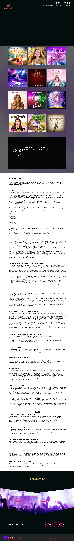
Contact (62, 5)
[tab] (61, 150)
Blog (47, 5)
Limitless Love (31, 133)
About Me (52, 5)
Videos (66, 5)
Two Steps (11, 133)
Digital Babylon (50, 66)
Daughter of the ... (12, 66)
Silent (48, 133)
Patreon (57, 5)
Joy (28, 66)
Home (43, 5)
